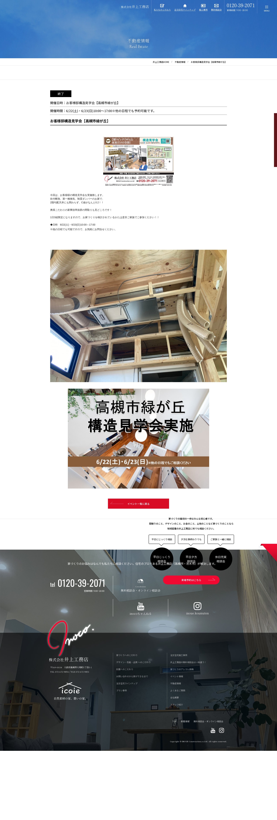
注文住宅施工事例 (178, 724)
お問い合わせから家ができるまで (132, 746)
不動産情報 (180, 61)
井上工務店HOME (161, 61)
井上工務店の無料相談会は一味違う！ (188, 732)
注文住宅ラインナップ (126, 753)
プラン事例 (121, 760)
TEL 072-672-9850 (59, 741)
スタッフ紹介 (176, 774)
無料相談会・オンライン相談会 (208, 791)
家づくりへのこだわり (126, 724)
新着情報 (185, 791)
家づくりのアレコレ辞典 (182, 739)
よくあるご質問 (177, 760)
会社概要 (174, 767)
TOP (174, 791)
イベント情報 (176, 746)
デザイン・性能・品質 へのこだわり (133, 732)
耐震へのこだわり (124, 739)
